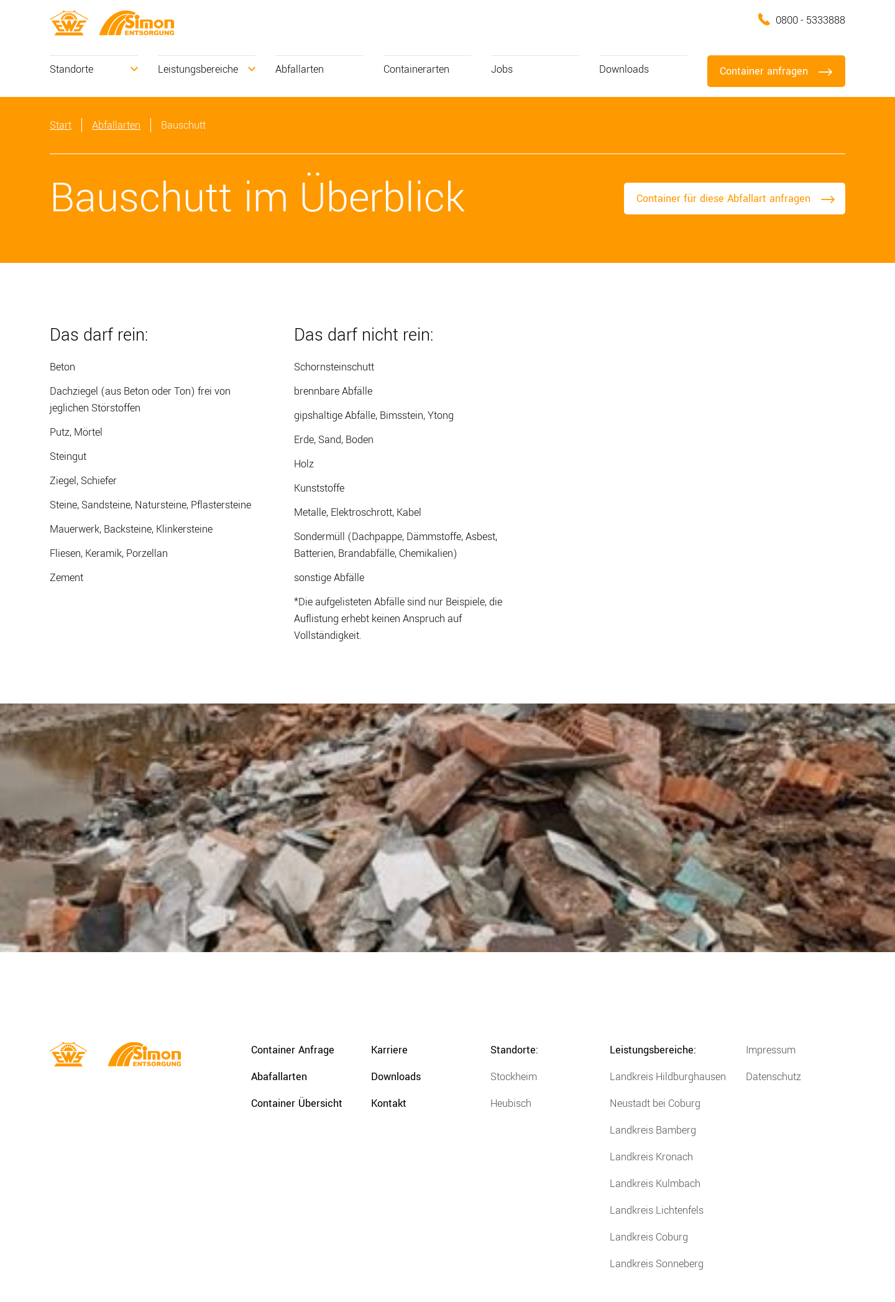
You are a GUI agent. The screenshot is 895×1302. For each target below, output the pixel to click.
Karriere (389, 1050)
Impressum (771, 1050)
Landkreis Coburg (649, 1237)
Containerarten (416, 69)
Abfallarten (299, 69)
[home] (69, 22)
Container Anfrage (292, 1050)
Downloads (624, 69)
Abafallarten (279, 1077)
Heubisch (510, 1103)
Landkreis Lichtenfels (657, 1210)
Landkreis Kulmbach (655, 1183)
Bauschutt (183, 125)
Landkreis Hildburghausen (668, 1077)
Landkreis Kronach (651, 1157)
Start (60, 125)
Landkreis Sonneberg (657, 1264)
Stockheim (513, 1077)
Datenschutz (773, 1077)
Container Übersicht (296, 1103)
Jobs (502, 69)
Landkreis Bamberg (653, 1130)
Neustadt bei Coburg (655, 1103)
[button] (94, 69)
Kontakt (388, 1103)
